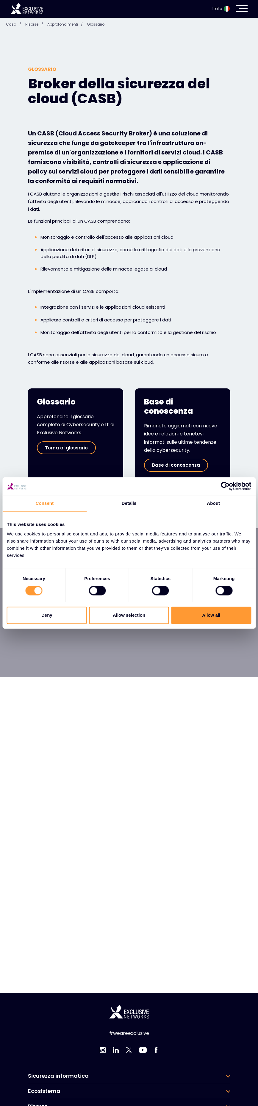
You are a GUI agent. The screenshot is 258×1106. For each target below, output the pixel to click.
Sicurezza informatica (58, 1076)
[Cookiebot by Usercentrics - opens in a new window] (225, 486)
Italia (221, 9)
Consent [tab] (44, 503)
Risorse (35, 24)
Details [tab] (129, 503)
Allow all (211, 615)
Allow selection (129, 615)
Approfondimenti (66, 24)
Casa (15, 24)
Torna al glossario (66, 448)
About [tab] (213, 503)
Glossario (95, 24)
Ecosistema (44, 1091)
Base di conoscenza (176, 465)
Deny (46, 615)
